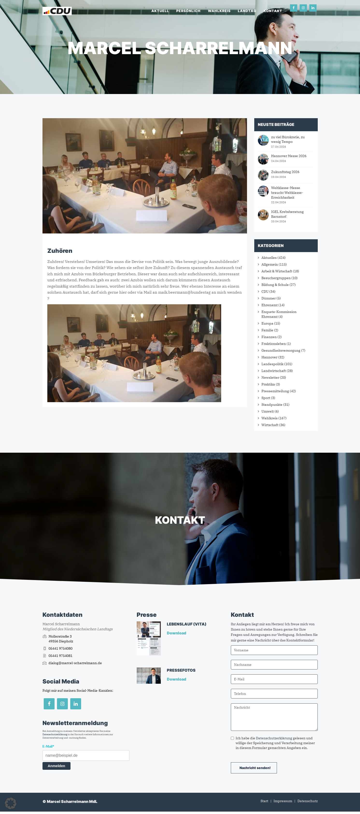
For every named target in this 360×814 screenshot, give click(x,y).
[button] (10, 803)
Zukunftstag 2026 (285, 172)
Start (264, 801)
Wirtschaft (269, 425)
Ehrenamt (269, 305)
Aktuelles (269, 257)
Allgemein (269, 264)
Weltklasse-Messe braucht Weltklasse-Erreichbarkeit (287, 192)
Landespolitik (272, 364)
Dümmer (268, 298)
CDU (264, 291)
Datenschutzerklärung (54, 734)
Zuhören (59, 250)
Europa (267, 323)
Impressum (283, 801)
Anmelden (56, 766)
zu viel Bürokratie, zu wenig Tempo (288, 139)
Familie (267, 330)
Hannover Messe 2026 (288, 156)
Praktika (268, 384)
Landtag (247, 11)
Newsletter (270, 377)
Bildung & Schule (275, 285)
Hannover (269, 357)
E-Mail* (48, 746)
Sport (265, 398)
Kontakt (273, 11)
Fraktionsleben (273, 344)
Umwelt (267, 411)
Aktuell (160, 11)
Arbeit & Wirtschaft (276, 271)
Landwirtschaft (273, 371)
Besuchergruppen (276, 278)
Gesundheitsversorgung (280, 350)
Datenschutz (307, 801)
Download (177, 633)
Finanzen (269, 337)
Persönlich (188, 11)
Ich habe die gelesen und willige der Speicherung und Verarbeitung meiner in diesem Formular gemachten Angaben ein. (273, 743)
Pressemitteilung (275, 391)
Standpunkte (271, 404)
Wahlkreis (219, 11)
